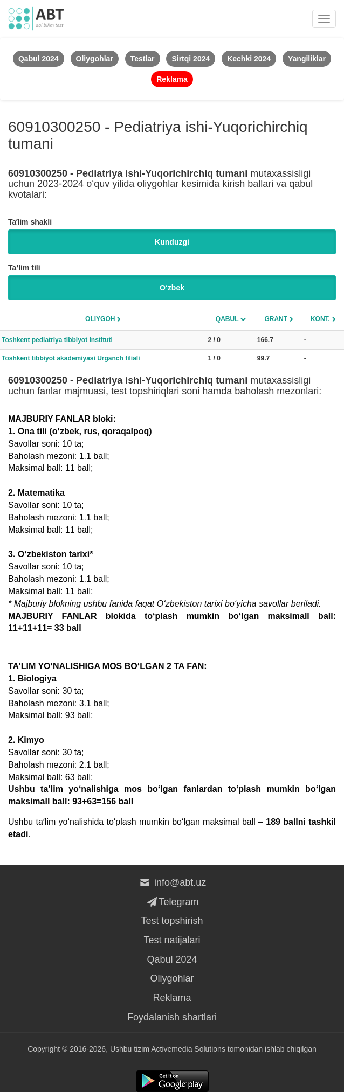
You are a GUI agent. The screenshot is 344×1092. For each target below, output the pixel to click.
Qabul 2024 (172, 959)
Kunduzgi (172, 242)
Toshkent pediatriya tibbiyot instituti (57, 340)
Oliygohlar (172, 978)
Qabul (227, 319)
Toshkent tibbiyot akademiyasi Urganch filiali (71, 358)
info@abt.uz (172, 882)
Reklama (172, 997)
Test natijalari (171, 940)
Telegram (171, 901)
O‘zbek (172, 287)
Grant (275, 319)
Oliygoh (100, 319)
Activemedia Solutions (188, 1049)
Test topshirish (172, 920)
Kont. (320, 319)
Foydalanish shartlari (172, 1017)
